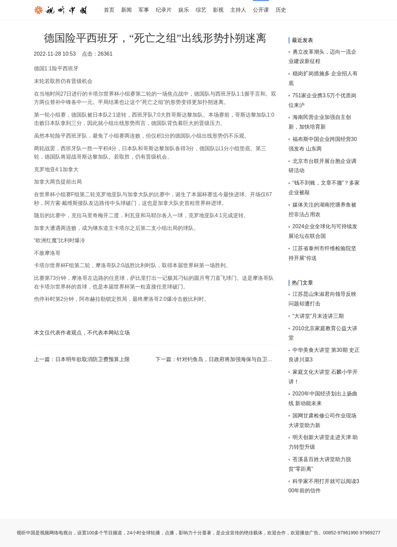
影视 (218, 10)
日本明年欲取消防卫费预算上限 (92, 359)
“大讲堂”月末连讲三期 (318, 316)
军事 (143, 10)
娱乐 (183, 10)
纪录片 (164, 10)
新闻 (126, 10)
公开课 (261, 10)
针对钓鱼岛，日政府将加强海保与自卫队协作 (230, 359)
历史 (281, 10)
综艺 (201, 10)
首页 (109, 10)
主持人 (238, 10)
